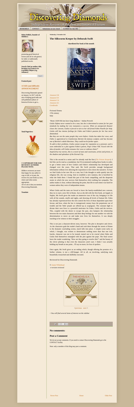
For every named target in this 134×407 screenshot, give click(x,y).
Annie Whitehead (58, 265)
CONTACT (35, 29)
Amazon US (54, 98)
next (85, 308)
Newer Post (54, 395)
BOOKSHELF (24, 29)
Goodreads (54, 105)
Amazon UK (54, 95)
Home (81, 395)
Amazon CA (54, 100)
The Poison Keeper (103, 159)
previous (78, 308)
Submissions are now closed (51, 29)
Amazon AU (54, 103)
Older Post (108, 395)
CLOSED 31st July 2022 (70, 29)
